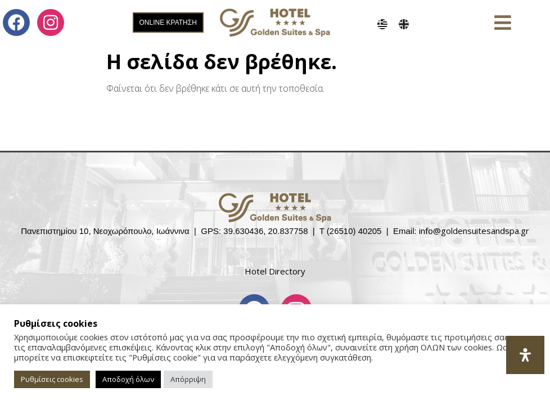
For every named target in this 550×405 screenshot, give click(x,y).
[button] (503, 23)
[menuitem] (382, 24)
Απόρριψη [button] (188, 379)
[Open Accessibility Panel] (525, 355)
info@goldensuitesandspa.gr (474, 230)
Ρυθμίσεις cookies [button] (52, 379)
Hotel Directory (275, 271)
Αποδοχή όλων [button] (128, 379)
